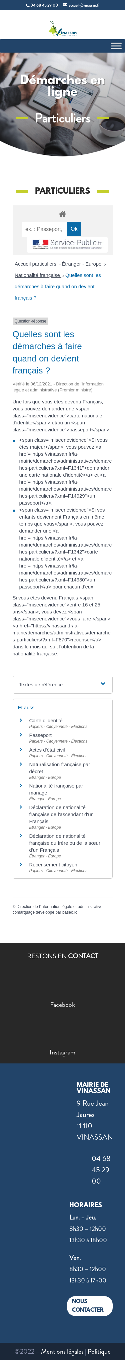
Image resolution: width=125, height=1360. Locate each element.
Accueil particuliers (36, 264)
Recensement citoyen (53, 864)
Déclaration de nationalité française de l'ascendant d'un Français (61, 814)
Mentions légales (62, 1351)
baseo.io (69, 912)
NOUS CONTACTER (88, 1305)
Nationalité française (38, 275)
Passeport (40, 735)
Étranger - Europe (82, 264)
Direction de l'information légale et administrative (60, 906)
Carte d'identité (46, 720)
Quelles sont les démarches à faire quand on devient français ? (58, 286)
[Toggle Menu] (116, 46)
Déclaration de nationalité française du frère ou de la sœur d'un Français (64, 843)
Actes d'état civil (47, 750)
